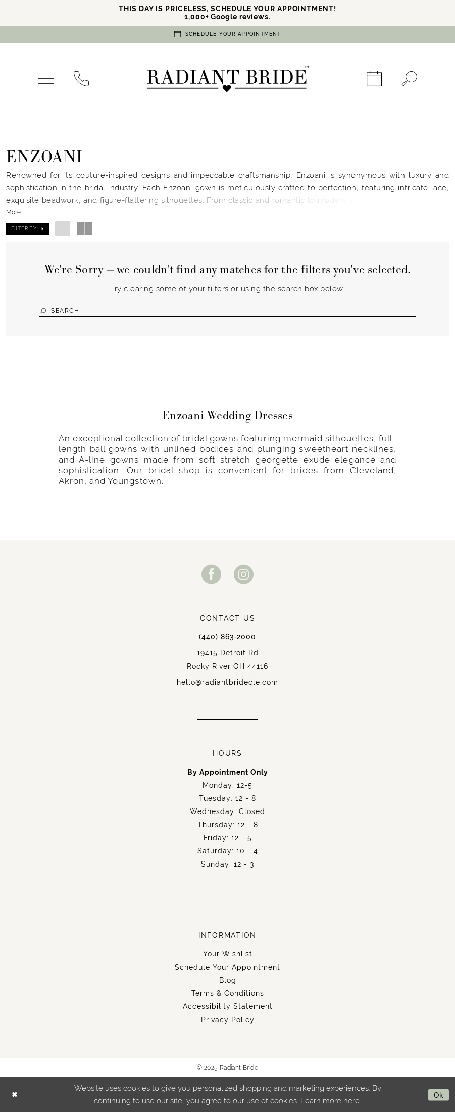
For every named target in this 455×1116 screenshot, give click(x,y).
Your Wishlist (227, 957)
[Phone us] (81, 81)
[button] (46, 81)
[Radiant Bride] (228, 81)
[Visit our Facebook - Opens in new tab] (211, 577)
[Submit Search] (44, 313)
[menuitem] (46, 81)
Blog (227, 984)
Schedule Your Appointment (227, 971)
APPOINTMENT (311, 9)
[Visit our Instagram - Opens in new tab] (244, 577)
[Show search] (409, 81)
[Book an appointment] (227, 36)
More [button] (13, 214)
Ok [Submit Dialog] (438, 1098)
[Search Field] (227, 313)
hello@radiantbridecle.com (227, 686)
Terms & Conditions (227, 997)
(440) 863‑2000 (228, 640)
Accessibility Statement (228, 1010)
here (351, 1104)
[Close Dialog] (15, 1098)
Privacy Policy (228, 1023)
